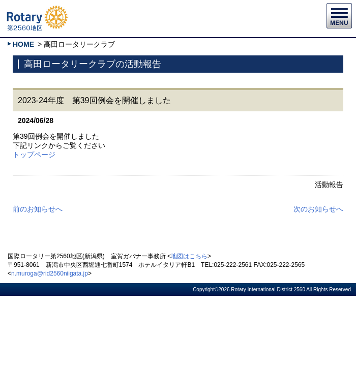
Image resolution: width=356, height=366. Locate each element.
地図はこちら (189, 256)
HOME (23, 44)
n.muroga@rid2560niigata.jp (49, 273)
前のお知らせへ (38, 209)
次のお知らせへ (318, 209)
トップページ (34, 154)
